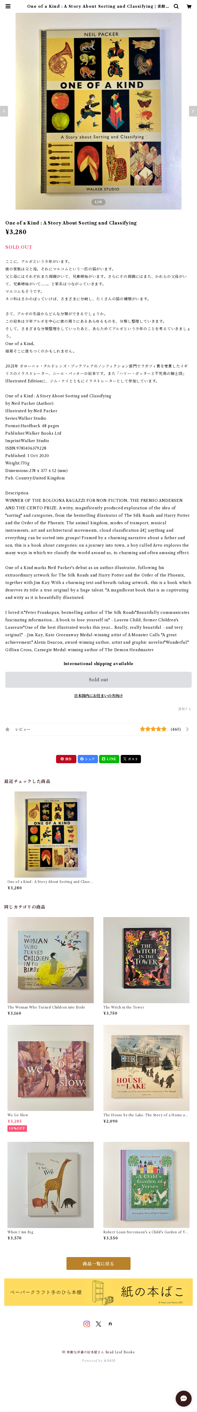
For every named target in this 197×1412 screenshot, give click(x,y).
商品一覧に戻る (98, 1263)
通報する (185, 709)
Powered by (99, 1361)
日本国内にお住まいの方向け (98, 695)
